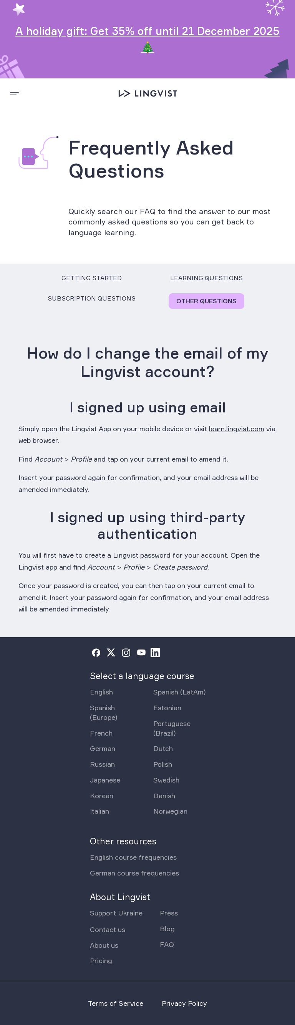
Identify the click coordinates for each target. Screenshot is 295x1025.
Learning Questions (206, 278)
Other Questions (206, 301)
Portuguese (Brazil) (172, 728)
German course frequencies (134, 873)
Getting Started (91, 278)
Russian (102, 764)
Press (169, 913)
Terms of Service (115, 1003)
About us (104, 945)
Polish (162, 764)
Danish (164, 795)
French (101, 733)
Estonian (167, 707)
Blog (167, 928)
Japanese (105, 780)
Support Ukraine (116, 913)
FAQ (167, 944)
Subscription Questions (92, 298)
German (102, 748)
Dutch (163, 748)
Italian (99, 811)
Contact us (107, 929)
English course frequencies (133, 857)
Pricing (101, 960)
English (101, 692)
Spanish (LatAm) (179, 692)
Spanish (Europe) (103, 712)
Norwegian (170, 811)
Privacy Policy (184, 1003)
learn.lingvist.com (236, 428)
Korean (101, 795)
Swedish (166, 780)
